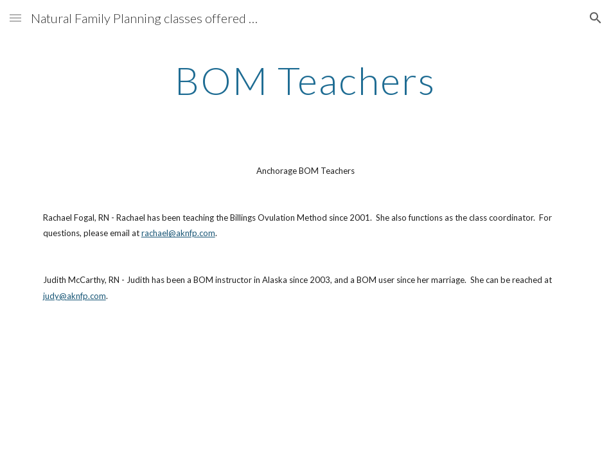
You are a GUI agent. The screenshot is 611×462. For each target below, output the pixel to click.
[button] (15, 17)
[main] (305, 80)
